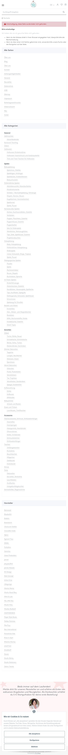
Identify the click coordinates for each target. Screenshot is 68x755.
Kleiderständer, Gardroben (16, 346)
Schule (6, 467)
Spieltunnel (11, 202)
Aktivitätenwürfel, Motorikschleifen (19, 186)
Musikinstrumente (13, 189)
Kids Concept (8, 576)
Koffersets (10, 394)
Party (6, 470)
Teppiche (10, 352)
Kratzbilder (11, 309)
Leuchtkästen (11, 480)
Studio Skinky (9, 658)
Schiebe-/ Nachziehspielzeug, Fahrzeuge (21, 193)
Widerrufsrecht (9, 107)
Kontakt (7, 70)
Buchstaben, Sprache (14, 276)
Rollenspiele (11, 251)
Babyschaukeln (12, 180)
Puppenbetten (12, 225)
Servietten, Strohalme (14, 477)
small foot (7, 646)
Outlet (6, 115)
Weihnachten (8, 136)
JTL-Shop (38, 753)
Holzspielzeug (9, 241)
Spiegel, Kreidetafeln (14, 385)
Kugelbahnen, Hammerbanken (18, 199)
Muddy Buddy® (10, 609)
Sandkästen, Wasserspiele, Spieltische (20, 289)
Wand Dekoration (10, 365)
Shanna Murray (9, 642)
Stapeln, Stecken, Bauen (15, 196)
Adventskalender (13, 139)
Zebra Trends (9, 666)
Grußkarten (11, 483)
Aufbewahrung (9, 388)
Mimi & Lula (8, 597)
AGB (5, 90)
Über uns (7, 57)
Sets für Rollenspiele (14, 228)
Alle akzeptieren (34, 734)
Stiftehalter (11, 398)
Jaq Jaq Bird (8, 564)
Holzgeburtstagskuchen (15, 486)
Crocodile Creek (9, 531)
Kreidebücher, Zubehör (15, 322)
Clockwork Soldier (10, 527)
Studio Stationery (10, 662)
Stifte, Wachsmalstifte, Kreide (17, 318)
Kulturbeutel (11, 464)
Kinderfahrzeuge (13, 283)
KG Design (8, 572)
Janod (6, 560)
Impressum (8, 98)
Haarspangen (12, 425)
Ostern (6, 146)
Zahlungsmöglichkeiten (12, 74)
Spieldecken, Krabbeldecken (17, 177)
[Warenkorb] (65, 5)
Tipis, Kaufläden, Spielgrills (16, 293)
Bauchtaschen (12, 454)
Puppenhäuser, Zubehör (15, 222)
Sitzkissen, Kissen (13, 359)
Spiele (9, 267)
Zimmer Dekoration (11, 349)
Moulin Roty (8, 605)
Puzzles (9, 264)
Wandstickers (11, 375)
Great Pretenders (10, 555)
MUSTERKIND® (9, 613)
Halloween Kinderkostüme (16, 152)
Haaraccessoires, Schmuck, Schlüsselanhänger (20, 419)
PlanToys (7, 625)
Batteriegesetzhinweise (12, 103)
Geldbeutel (11, 461)
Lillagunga (8, 584)
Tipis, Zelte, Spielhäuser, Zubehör (18, 235)
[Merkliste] (61, 5)
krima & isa (8, 580)
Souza (6, 654)
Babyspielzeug (9, 167)
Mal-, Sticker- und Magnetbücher (19, 312)
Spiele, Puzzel (11, 206)
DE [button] (51, 5)
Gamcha (7, 551)
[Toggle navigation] (3, 4)
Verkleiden (10, 215)
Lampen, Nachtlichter (14, 356)
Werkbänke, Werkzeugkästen (17, 231)
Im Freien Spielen (10, 280)
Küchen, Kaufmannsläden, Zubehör (19, 212)
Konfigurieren (34, 740)
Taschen (7, 444)
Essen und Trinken (10, 407)
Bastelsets (10, 315)
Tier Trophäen (12, 378)
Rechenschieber (12, 270)
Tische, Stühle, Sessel (14, 336)
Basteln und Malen (11, 305)
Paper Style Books (10, 617)
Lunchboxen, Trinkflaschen (16, 410)
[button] (57, 5)
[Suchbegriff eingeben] (31, 12)
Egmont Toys (8, 539)
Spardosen (11, 362)
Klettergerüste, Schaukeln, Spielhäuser (20, 296)
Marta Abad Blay (10, 592)
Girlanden (10, 368)
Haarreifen (11, 422)
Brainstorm (8, 523)
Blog (5, 61)
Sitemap (7, 94)
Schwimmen (11, 299)
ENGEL (6, 543)
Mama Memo (9, 588)
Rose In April (8, 638)
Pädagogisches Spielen (12, 260)
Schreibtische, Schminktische (17, 339)
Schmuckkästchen (13, 438)
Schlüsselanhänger (13, 441)
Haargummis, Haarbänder (16, 428)
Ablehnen (34, 747)
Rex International (10, 629)
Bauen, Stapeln (12, 273)
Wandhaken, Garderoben (16, 381)
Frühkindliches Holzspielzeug (17, 247)
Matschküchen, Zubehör (15, 286)
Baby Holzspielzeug (14, 244)
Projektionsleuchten (13, 238)
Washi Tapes (11, 325)
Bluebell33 (7, 514)
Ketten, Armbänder (13, 435)
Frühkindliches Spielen (12, 183)
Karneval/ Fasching (11, 143)
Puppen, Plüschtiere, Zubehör (17, 218)
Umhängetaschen (13, 448)
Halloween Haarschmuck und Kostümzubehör (23, 155)
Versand (7, 78)
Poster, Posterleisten (14, 372)
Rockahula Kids (9, 634)
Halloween (8, 149)
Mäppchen (11, 457)
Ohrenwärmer (12, 432)
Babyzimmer (8, 401)
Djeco (6, 535)
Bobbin (6, 518)
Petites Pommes (9, 621)
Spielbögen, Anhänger (15, 173)
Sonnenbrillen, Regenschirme (14, 490)
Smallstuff (7, 650)
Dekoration (11, 473)
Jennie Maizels (9, 568)
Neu (5, 111)
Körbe (9, 391)
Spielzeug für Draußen (15, 302)
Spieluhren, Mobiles (14, 170)
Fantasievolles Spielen (12, 209)
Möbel (6, 333)
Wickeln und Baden (14, 404)
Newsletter (8, 82)
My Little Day (8, 601)
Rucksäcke (10, 451)
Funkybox (7, 547)
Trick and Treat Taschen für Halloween (20, 159)
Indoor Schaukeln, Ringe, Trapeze (19, 254)
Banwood (7, 510)
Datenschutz (8, 86)
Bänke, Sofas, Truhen (14, 343)
